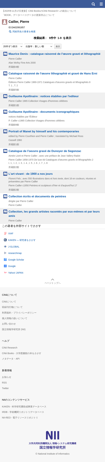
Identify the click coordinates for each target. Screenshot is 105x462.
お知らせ (6, 377)
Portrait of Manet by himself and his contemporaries (44, 131)
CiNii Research (9, 347)
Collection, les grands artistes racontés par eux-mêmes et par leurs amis (54, 213)
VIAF (10, 233)
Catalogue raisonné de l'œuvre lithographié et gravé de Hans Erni (53, 73)
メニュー (101, 4)
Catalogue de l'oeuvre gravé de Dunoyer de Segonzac (45, 151)
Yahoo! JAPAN (15, 272)
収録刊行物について (12, 307)
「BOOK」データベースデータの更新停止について (28, 15)
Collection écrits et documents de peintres (37, 196)
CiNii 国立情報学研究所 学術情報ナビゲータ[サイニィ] (14, 4)
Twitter (5, 388)
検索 (93, 4)
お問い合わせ (9, 323)
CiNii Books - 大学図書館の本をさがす (21, 353)
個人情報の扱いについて (14, 318)
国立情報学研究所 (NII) (13, 329)
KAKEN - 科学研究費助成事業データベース (24, 406)
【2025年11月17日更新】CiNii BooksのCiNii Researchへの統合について (39, 11)
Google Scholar (16, 259)
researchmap (15, 253)
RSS (4, 382)
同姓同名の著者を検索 (23, 31)
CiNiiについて (9, 301)
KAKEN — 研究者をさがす (22, 240)
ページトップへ (53, 283)
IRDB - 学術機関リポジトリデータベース (23, 412)
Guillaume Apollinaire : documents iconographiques (44, 111)
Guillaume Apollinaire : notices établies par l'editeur (44, 96)
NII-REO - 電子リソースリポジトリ (20, 417)
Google (12, 266)
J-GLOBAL (13, 246)
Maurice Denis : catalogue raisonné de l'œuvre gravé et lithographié (54, 53)
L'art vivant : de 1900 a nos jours (31, 173)
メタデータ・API (11, 358)
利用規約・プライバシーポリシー (19, 312)
